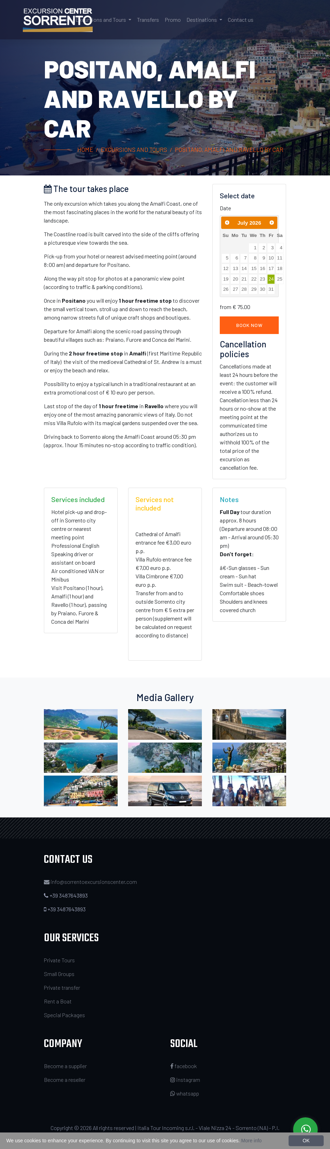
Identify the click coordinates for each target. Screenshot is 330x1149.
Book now (249, 325)
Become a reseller (64, 1079)
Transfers (148, 19)
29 (254, 289)
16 (262, 268)
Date (225, 208)
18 (279, 268)
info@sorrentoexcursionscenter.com (94, 881)
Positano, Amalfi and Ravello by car (229, 149)
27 (235, 289)
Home (63, 19)
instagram (185, 1079)
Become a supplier (65, 1066)
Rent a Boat (58, 1001)
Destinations (202, 19)
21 (244, 279)
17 (271, 268)
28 (244, 289)
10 (271, 258)
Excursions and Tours (101, 19)
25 (279, 279)
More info (251, 1140)
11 (279, 258)
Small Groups (59, 973)
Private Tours (59, 960)
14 (244, 268)
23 (262, 279)
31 (271, 289)
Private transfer (62, 987)
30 (262, 289)
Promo (173, 19)
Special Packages (64, 1015)
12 (226, 268)
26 (226, 289)
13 (235, 268)
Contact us (240, 19)
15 (254, 268)
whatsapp (184, 1093)
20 (235, 279)
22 (254, 279)
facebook (183, 1066)
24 (271, 279)
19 (226, 279)
